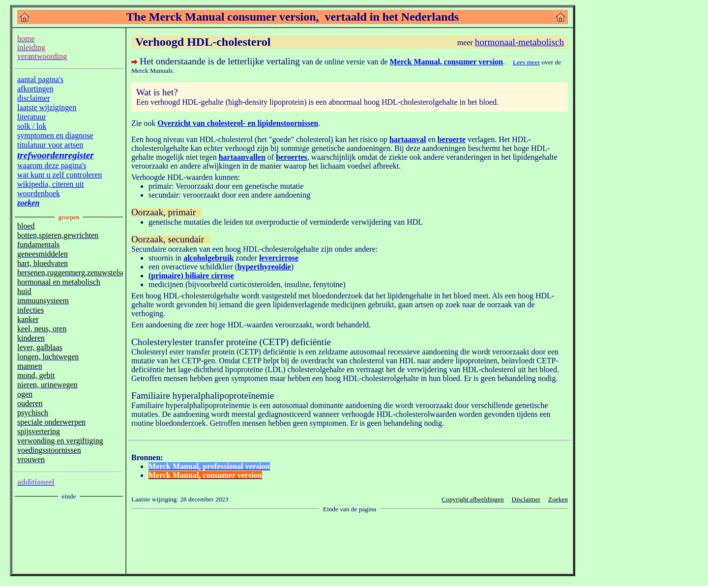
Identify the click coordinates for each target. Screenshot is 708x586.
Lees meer (526, 62)
